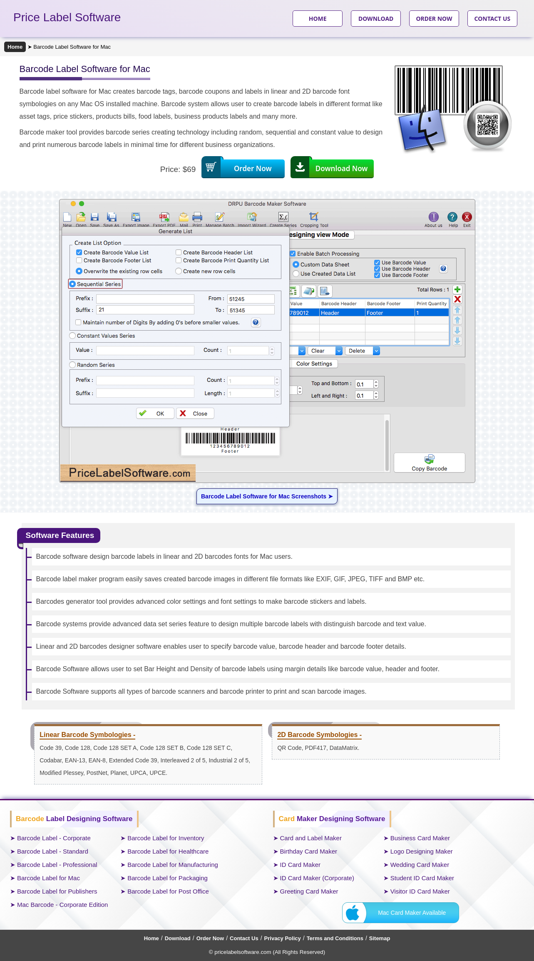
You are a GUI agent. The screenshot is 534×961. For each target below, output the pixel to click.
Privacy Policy (282, 938)
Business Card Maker (420, 837)
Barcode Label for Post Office (168, 891)
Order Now (210, 938)
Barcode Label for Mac (48, 877)
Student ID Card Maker (422, 877)
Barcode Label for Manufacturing (172, 864)
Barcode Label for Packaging (167, 877)
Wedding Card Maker (419, 864)
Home (14, 47)
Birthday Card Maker (309, 851)
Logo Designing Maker (421, 851)
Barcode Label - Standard (52, 851)
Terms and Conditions (335, 938)
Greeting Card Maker (309, 891)
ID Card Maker (300, 864)
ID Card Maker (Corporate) (317, 877)
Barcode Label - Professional (57, 864)
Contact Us (244, 938)
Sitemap (379, 938)
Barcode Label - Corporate (54, 837)
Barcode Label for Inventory (165, 837)
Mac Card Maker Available (412, 912)
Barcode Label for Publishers (57, 891)
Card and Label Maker (311, 837)
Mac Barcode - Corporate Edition (62, 904)
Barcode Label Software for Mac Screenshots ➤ (267, 496)
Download (178, 938)
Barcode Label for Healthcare (168, 851)
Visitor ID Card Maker (420, 891)
